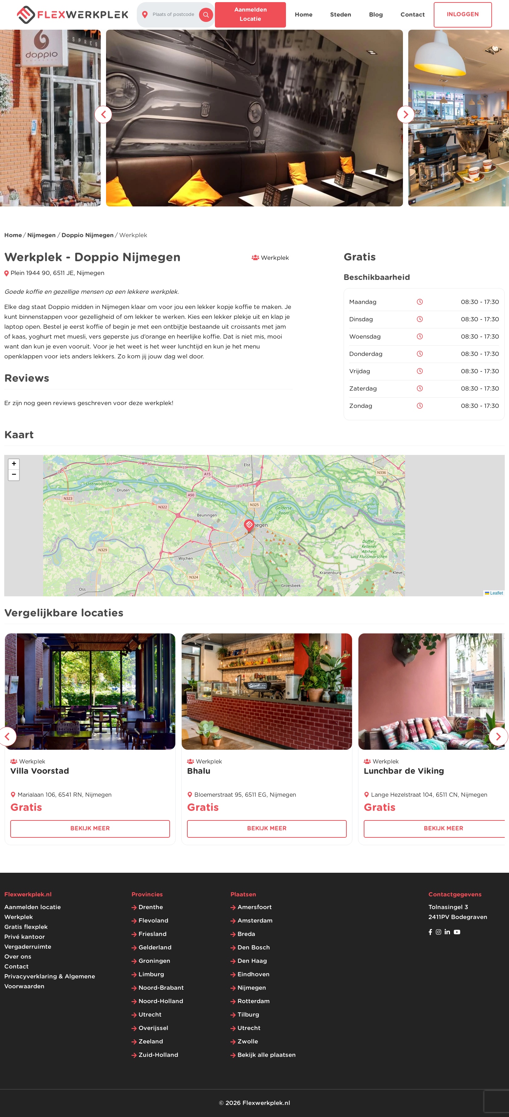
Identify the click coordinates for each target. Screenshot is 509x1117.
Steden (340, 15)
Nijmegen (41, 235)
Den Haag (252, 961)
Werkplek (18, 917)
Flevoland (153, 921)
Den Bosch (254, 948)
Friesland (152, 934)
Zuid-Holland (158, 1055)
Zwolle (248, 1042)
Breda (246, 934)
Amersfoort (255, 907)
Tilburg (248, 1015)
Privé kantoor (24, 937)
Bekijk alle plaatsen (267, 1055)
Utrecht (150, 1015)
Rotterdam (254, 1001)
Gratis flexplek (26, 927)
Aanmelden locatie (250, 14)
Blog (376, 15)
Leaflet (494, 593)
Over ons (17, 957)
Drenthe (151, 907)
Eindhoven (254, 974)
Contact (412, 15)
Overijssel (153, 1028)
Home (303, 15)
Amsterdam (255, 921)
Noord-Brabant (161, 988)
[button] (249, 525)
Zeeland (151, 1042)
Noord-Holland (161, 1001)
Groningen (154, 961)
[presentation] (103, 114)
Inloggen (463, 14)
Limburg (151, 974)
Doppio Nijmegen (88, 235)
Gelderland (155, 948)
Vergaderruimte (27, 947)
